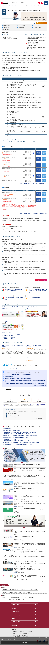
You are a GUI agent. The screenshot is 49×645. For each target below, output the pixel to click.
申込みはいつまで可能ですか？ (13, 413)
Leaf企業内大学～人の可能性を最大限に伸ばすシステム (36, 307)
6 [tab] (27, 462)
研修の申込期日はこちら (8, 230)
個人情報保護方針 (24, 633)
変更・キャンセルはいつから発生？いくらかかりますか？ (18, 374)
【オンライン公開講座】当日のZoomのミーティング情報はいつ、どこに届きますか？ (24, 383)
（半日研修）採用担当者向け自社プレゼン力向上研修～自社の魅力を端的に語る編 (21, 442)
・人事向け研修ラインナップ (8, 338)
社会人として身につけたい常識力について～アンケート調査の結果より (19, 597)
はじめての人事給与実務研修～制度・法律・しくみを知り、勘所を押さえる (20, 432)
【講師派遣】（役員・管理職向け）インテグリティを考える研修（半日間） (20, 590)
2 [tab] (22, 462)
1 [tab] (20, 462)
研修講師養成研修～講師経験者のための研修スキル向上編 (16, 441)
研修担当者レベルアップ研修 (10, 439)
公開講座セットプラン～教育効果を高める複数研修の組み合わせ (12, 307)
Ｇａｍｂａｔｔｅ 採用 (7, 357)
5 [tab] (26, 462)
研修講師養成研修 (8, 428)
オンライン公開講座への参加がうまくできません (17, 417)
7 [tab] (28, 462)
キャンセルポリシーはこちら (9, 228)
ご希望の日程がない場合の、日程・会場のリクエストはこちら (33, 183)
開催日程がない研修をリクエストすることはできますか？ (18, 378)
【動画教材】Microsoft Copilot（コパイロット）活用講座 (16, 592)
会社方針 (15, 633)
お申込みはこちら (42, 23)
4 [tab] (25, 462)
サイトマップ (32, 635)
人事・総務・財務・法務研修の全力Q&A (13, 369)
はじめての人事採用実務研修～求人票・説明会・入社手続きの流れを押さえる (20, 435)
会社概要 (15, 631)
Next (45, 455)
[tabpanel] (24, 455)
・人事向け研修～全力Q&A (7, 335)
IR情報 (22, 631)
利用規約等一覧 (16, 635)
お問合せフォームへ (41, 280)
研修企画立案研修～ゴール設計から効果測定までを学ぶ (16, 437)
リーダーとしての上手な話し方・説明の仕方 (13, 600)
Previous (3, 455)
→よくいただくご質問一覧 (40, 385)
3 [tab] (25, 527)
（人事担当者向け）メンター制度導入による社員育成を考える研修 (18, 444)
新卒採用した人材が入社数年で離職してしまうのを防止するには (36, 345)
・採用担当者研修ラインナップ (8, 337)
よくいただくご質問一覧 (37, 418)
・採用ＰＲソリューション (7, 332)
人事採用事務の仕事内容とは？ (32, 357)
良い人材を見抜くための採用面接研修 (12, 430)
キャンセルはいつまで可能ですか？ (14, 415)
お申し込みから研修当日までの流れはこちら (12, 226)
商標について (25, 635)
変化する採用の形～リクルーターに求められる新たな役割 (12, 345)
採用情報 (30, 631)
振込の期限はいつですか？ (11, 376)
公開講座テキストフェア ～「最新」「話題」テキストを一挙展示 (12, 320)
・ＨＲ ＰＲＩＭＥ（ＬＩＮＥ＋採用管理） (11, 334)
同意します (24, 642)
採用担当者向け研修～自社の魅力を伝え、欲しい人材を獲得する (17, 433)
